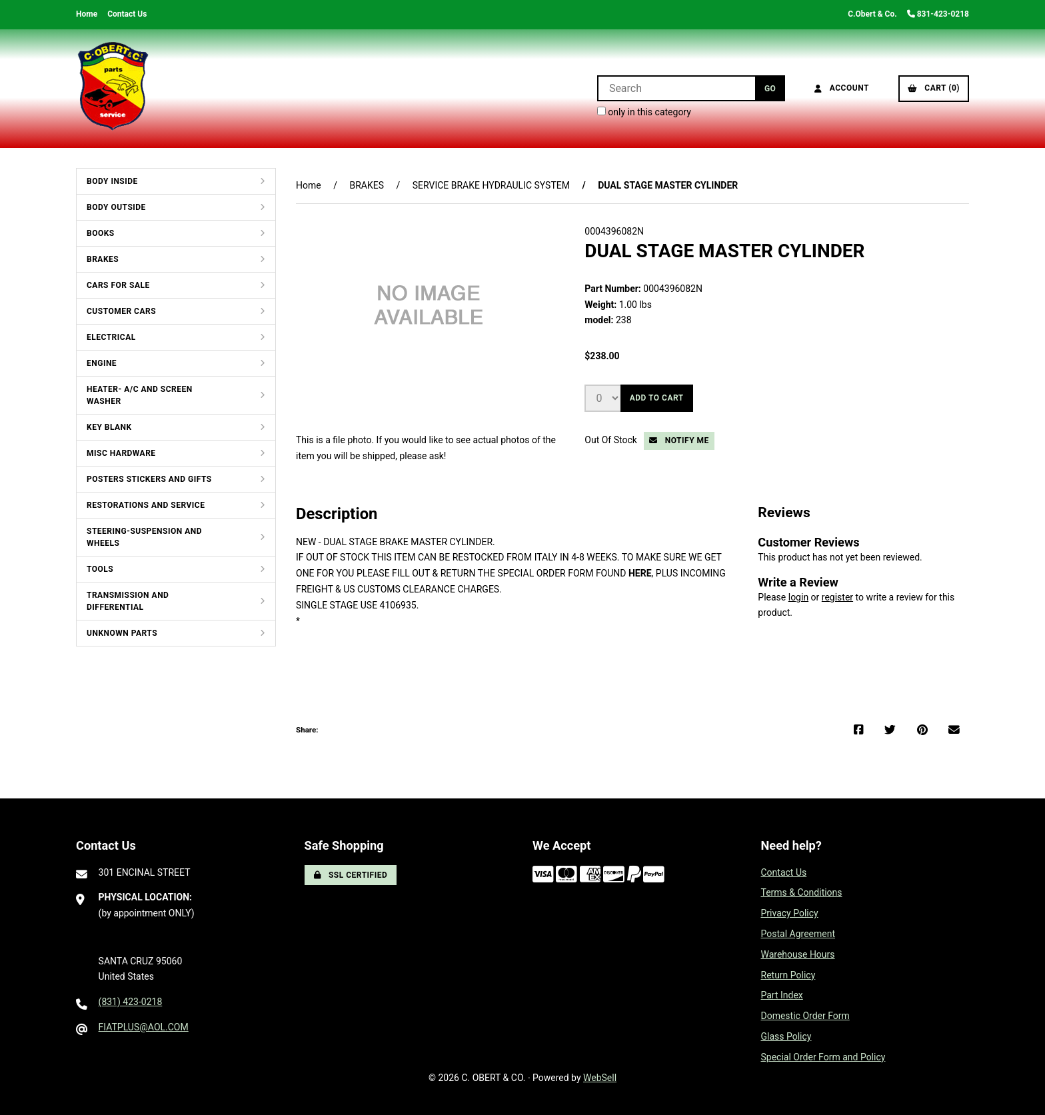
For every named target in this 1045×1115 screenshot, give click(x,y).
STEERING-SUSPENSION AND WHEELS (144, 537)
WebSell (599, 1077)
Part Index (782, 995)
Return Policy (788, 975)
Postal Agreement (798, 933)
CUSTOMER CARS (121, 311)
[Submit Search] (770, 88)
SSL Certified (351, 875)
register (837, 597)
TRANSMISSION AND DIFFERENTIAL (128, 601)
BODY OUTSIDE (116, 207)
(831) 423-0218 (131, 1001)
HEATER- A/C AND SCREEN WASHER (140, 395)
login (798, 597)
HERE (640, 573)
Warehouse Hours (798, 954)
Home (86, 14)
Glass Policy (786, 1036)
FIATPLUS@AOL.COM (144, 1027)
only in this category (644, 112)
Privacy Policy (789, 913)
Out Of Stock (611, 440)
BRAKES (103, 259)
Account (841, 88)
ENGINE (102, 363)
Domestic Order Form (805, 1015)
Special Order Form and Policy (823, 1057)
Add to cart (657, 398)
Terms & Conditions (801, 892)
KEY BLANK (109, 427)
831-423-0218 (938, 14)
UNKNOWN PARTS (122, 633)
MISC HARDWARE (121, 453)
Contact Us (127, 14)
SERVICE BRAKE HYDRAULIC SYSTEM (491, 185)
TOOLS (100, 569)
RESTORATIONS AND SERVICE (146, 505)
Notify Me (679, 440)
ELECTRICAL (111, 337)
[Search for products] (676, 88)
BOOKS (101, 233)
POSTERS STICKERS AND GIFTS (149, 479)
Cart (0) (934, 88)
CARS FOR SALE (118, 285)
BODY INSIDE (112, 181)
